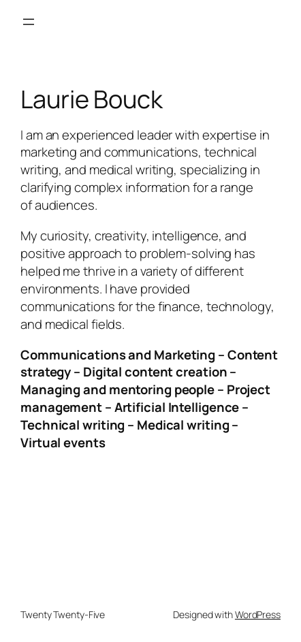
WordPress (258, 614)
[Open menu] (28, 22)
